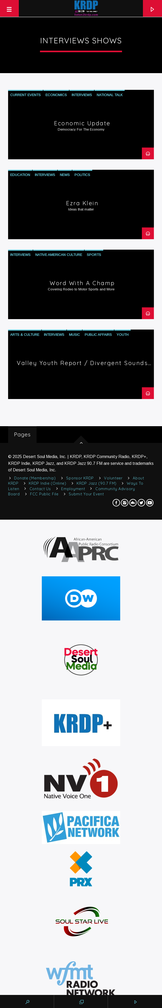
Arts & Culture (24, 335)
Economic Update (82, 123)
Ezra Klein (82, 203)
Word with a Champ (82, 283)
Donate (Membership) (35, 478)
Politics (82, 175)
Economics (56, 95)
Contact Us (40, 489)
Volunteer (113, 478)
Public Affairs (98, 335)
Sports (94, 255)
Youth (123, 335)
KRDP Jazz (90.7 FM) (97, 483)
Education (20, 175)
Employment (73, 489)
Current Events (25, 95)
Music (74, 335)
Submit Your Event (86, 494)
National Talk (110, 95)
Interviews (82, 95)
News (65, 175)
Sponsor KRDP (80, 478)
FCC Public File (44, 494)
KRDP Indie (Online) (47, 483)
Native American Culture (58, 255)
